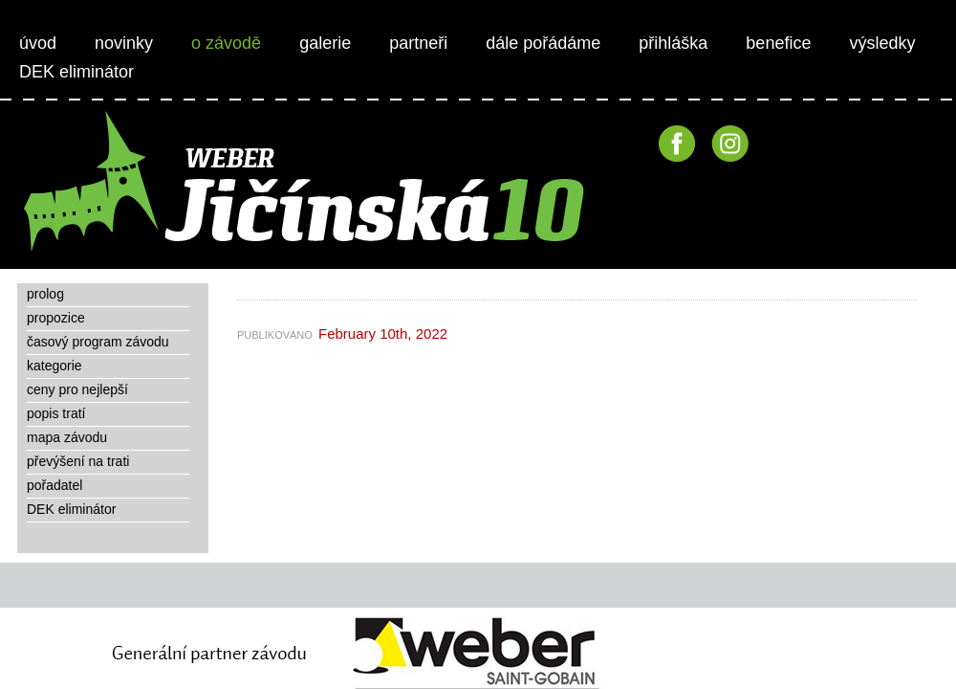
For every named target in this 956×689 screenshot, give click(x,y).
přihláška (673, 43)
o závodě (226, 43)
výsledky (882, 43)
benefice (778, 43)
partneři (418, 43)
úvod (37, 43)
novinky (124, 43)
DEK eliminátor (76, 71)
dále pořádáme (543, 43)
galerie (325, 43)
